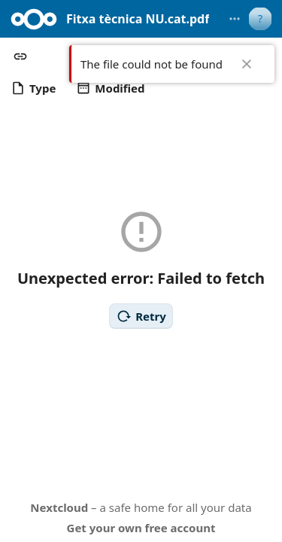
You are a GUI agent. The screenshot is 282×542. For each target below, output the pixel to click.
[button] (20, 56)
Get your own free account (141, 527)
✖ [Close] (246, 64)
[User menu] (260, 19)
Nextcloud (59, 507)
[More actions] (234, 19)
